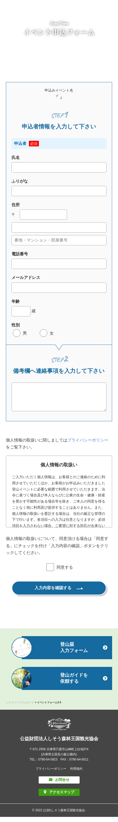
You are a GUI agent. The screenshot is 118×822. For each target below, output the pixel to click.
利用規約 (76, 774)
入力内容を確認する (53, 593)
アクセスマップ (61, 797)
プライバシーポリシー (87, 445)
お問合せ (62, 785)
